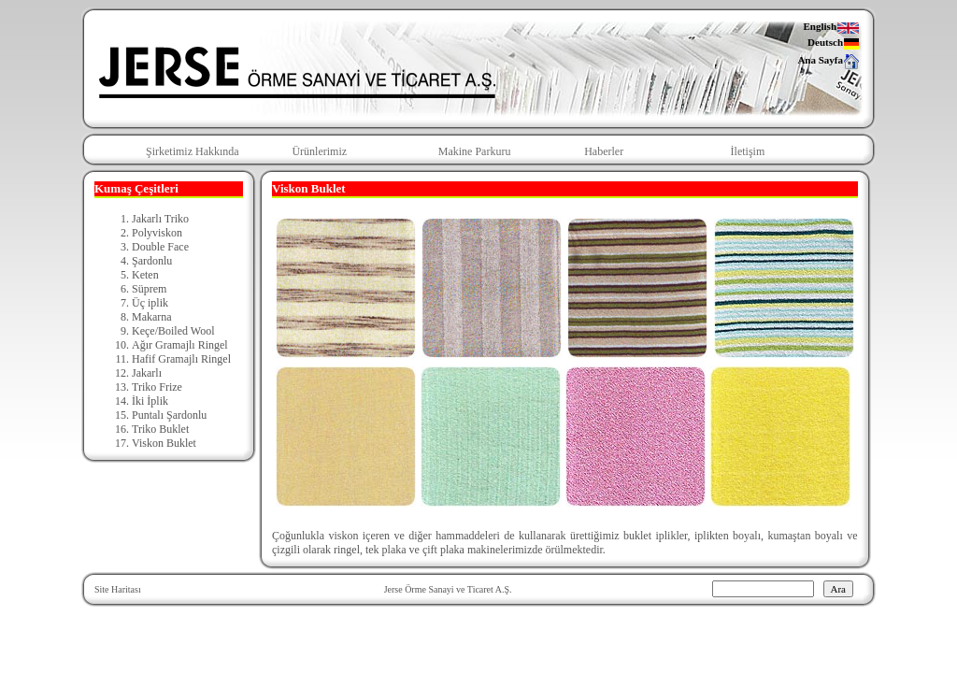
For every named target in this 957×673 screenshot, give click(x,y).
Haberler (603, 151)
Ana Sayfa (828, 60)
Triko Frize (157, 387)
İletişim (748, 151)
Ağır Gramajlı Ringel (180, 344)
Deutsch (833, 43)
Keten (145, 274)
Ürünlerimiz (319, 151)
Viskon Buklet (164, 443)
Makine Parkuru (474, 151)
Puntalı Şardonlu (169, 415)
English (832, 28)
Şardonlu (152, 260)
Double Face (160, 246)
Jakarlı (147, 372)
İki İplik (150, 401)
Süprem (149, 288)
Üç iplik (150, 302)
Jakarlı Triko (160, 218)
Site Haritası (117, 589)
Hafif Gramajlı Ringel (181, 358)
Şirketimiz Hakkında (192, 151)
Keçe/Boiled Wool (173, 330)
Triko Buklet (160, 429)
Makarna (152, 316)
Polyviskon (157, 232)
